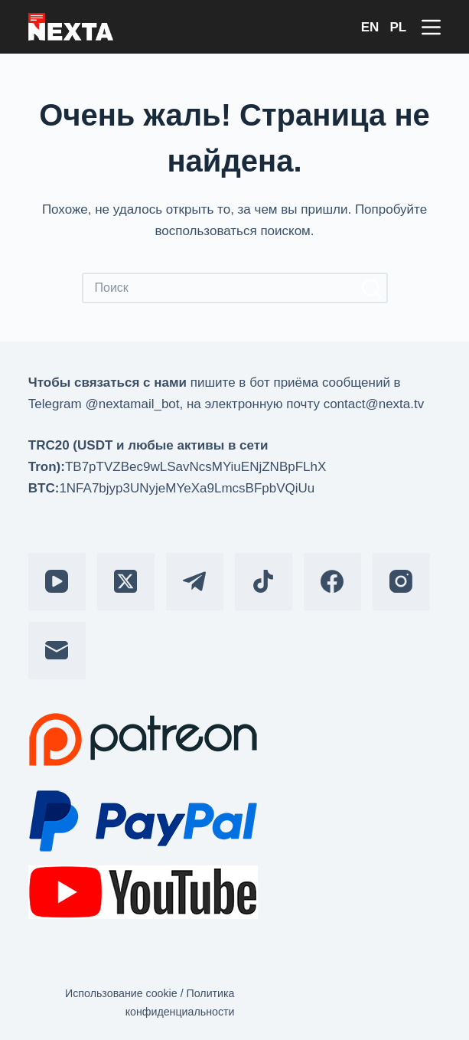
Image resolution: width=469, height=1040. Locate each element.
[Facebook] (332, 581)
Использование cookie (121, 993)
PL (397, 27)
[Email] (57, 650)
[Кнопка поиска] (372, 288)
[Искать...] (219, 288)
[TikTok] (263, 581)
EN (370, 27)
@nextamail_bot (132, 404)
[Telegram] (194, 581)
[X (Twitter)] (126, 581)
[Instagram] (401, 581)
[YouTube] (57, 581)
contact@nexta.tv (374, 404)
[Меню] (431, 27)
